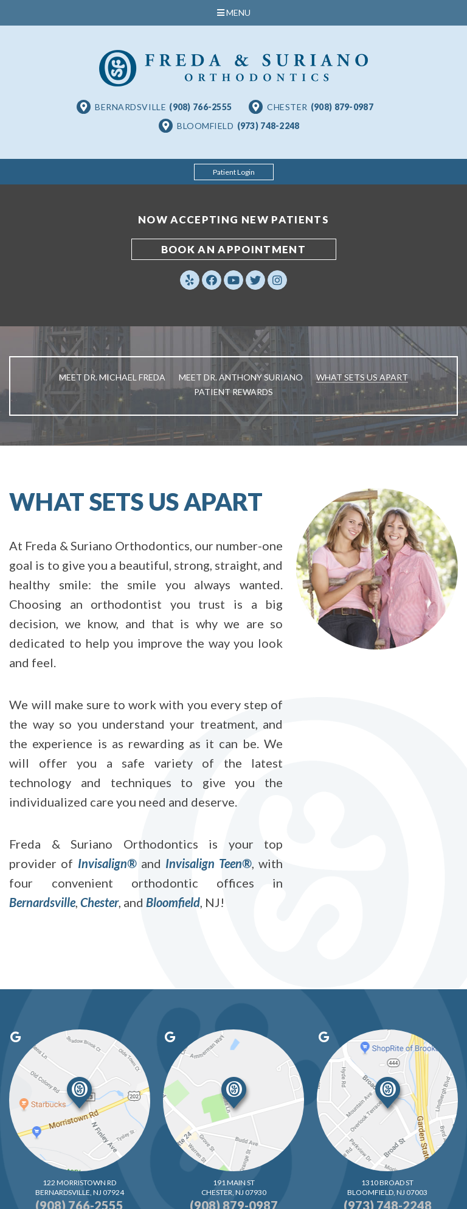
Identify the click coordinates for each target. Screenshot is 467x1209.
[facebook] (211, 280)
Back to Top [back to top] (329, 1186)
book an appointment (233, 249)
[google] (70, 1021)
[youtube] (233, 280)
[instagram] (277, 280)
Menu (234, 12)
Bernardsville (42, 902)
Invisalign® (107, 863)
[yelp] (189, 280)
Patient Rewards (233, 392)
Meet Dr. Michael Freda (112, 377)
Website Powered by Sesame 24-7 (189, 1186)
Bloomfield (173, 902)
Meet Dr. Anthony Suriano (241, 377)
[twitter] (255, 280)
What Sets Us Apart (362, 377)
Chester (99, 902)
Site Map (276, 1186)
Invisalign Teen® (208, 863)
